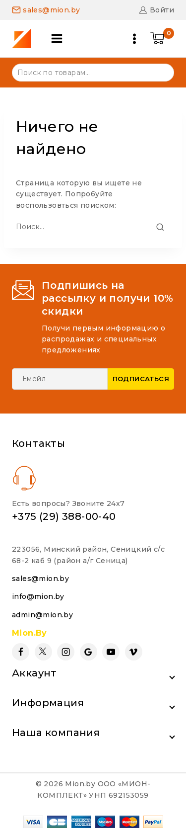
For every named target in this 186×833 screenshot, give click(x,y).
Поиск (160, 72)
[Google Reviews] (88, 652)
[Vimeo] (133, 652)
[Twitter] (43, 652)
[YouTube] (111, 652)
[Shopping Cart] (162, 38)
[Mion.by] (25, 38)
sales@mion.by (40, 578)
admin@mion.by (42, 614)
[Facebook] (20, 652)
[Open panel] (56, 38)
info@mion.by (38, 596)
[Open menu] (134, 39)
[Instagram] (65, 652)
